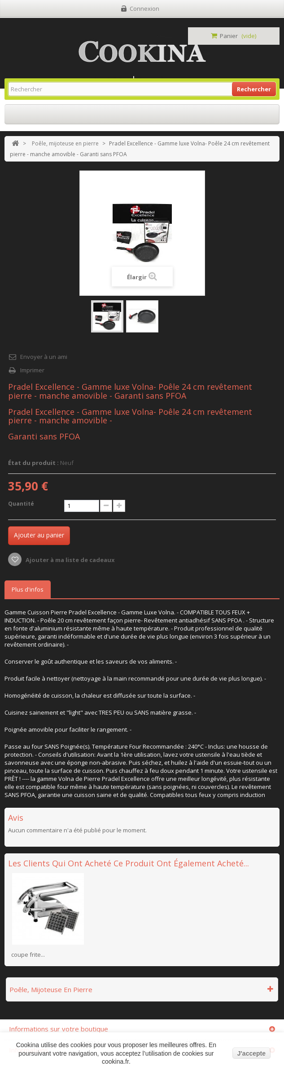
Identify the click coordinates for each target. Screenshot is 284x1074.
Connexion (144, 8)
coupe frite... (28, 954)
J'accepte (251, 1053)
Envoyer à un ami (43, 357)
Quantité (21, 503)
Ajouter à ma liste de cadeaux (69, 560)
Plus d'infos (28, 589)
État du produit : (33, 463)
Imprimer (32, 370)
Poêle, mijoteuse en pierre (65, 143)
